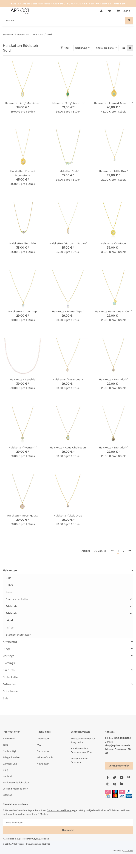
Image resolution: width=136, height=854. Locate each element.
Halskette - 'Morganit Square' (68, 243)
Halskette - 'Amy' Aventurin (68, 103)
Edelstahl (12, 606)
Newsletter (43, 763)
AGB (39, 744)
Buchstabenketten (18, 599)
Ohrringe (8, 656)
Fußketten (9, 684)
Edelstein (12, 613)
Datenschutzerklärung (59, 810)
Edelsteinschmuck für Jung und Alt (83, 740)
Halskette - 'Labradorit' (113, 379)
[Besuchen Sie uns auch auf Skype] (114, 784)
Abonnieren (68, 830)
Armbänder (10, 641)
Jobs (5, 744)
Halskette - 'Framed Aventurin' (113, 103)
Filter (65, 47)
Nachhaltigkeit (11, 751)
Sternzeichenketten (18, 634)
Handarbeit (9, 738)
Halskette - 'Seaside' (22, 379)
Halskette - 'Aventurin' (23, 447)
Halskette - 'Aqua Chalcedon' (68, 447)
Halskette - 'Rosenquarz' (68, 379)
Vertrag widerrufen (119, 765)
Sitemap (7, 794)
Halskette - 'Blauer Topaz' (68, 311)
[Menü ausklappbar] (4, 9)
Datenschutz (44, 751)
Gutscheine (10, 691)
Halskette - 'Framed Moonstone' (22, 173)
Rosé (9, 592)
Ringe (6, 648)
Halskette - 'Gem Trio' (22, 243)
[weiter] (129, 551)
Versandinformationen (15, 788)
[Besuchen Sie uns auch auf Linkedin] (121, 784)
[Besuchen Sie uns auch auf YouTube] (121, 777)
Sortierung (81, 47)
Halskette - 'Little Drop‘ (22, 311)
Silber (9, 585)
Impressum (43, 738)
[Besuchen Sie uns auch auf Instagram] (107, 784)
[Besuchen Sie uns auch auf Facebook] (107, 777)
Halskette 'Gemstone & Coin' (113, 311)
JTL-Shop (128, 850)
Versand (45, 839)
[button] (101, 11)
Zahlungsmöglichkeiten (16, 782)
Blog (5, 769)
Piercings (9, 663)
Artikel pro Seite (105, 47)
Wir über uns (10, 763)
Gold (8, 578)
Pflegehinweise (11, 757)
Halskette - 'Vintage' (113, 243)
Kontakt (7, 776)
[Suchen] (129, 20)
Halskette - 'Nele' (68, 171)
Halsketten (10, 570)
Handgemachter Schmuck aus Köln (81, 750)
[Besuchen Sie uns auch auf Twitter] (114, 777)
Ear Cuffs (9, 670)
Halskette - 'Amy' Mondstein (23, 103)
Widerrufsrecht (45, 757)
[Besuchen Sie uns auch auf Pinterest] (128, 777)
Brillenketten (11, 677)
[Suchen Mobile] (64, 20)
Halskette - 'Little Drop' (113, 171)
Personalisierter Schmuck (79, 760)
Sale (5, 698)
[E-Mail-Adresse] (68, 822)
